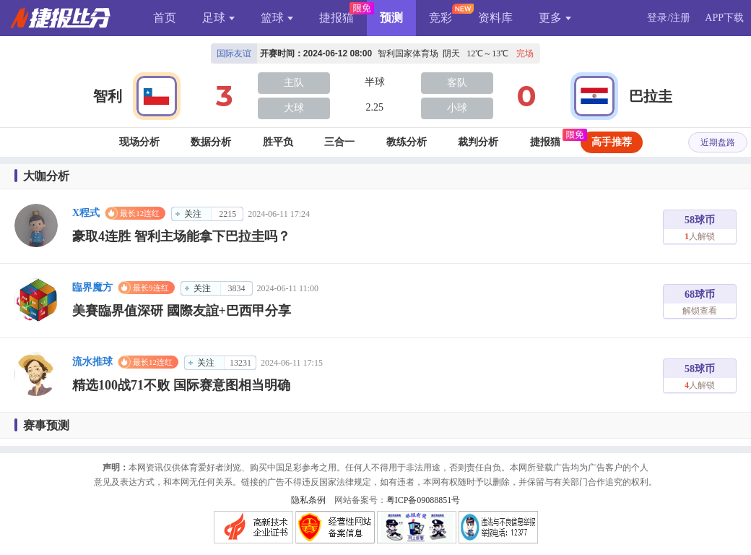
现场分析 (139, 142)
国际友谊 (234, 53)
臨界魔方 (92, 287)
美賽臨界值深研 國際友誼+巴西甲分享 (181, 311)
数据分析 (211, 142)
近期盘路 (717, 142)
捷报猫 (336, 18)
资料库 (495, 18)
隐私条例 (308, 500)
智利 (107, 96)
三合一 (339, 142)
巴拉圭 (650, 96)
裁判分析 (478, 142)
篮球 (277, 18)
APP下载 (724, 17)
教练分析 (406, 142)
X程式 (86, 212)
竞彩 (440, 18)
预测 (391, 18)
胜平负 (278, 142)
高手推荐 (611, 142)
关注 (192, 214)
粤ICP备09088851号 (423, 500)
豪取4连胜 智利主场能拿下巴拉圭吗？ (181, 236)
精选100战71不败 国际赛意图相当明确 (181, 385)
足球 (218, 18)
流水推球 (92, 361)
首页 (164, 18)
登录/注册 (668, 17)
